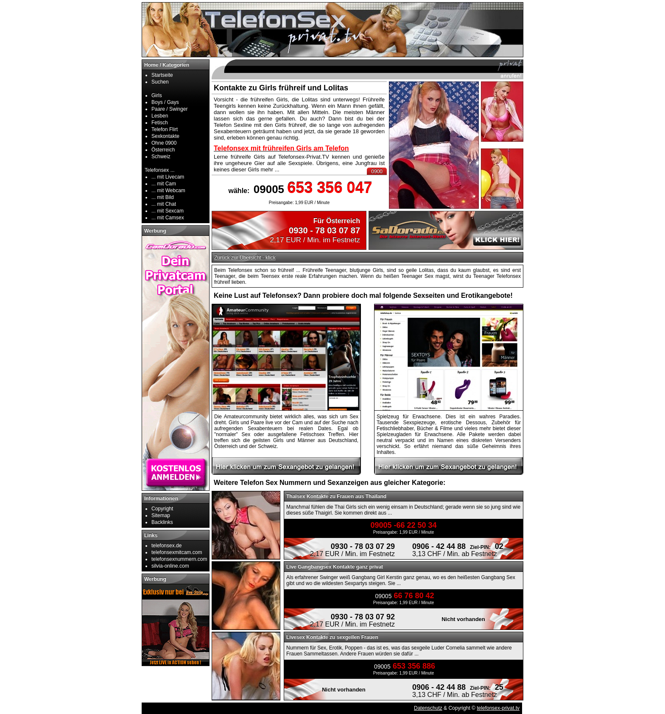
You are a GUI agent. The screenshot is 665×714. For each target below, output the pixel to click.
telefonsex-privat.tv (498, 708)
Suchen (160, 82)
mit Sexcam (170, 211)
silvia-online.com (170, 566)
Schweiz (160, 157)
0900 (377, 171)
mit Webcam (171, 190)
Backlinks (162, 522)
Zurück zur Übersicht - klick (245, 257)
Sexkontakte (165, 136)
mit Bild (165, 197)
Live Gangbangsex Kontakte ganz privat (334, 567)
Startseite (162, 75)
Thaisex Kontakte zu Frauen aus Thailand (336, 496)
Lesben (159, 116)
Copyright (162, 509)
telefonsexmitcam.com (176, 552)
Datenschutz (428, 708)
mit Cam (166, 184)
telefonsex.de (166, 546)
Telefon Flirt (164, 129)
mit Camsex (170, 218)
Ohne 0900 (163, 143)
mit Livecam (170, 177)
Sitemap (160, 515)
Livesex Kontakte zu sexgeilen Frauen (332, 637)
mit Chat (166, 204)
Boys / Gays (165, 102)
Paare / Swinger (169, 109)
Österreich (163, 150)
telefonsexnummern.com (179, 559)
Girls (156, 95)
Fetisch (159, 123)
